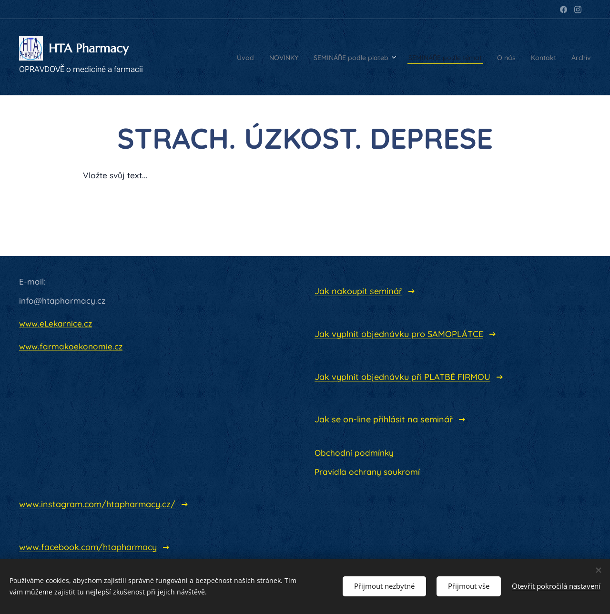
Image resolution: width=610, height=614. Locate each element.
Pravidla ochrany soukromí (367, 472)
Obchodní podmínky (354, 453)
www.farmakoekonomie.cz (70, 346)
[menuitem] (186, 57)
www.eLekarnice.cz (55, 323)
